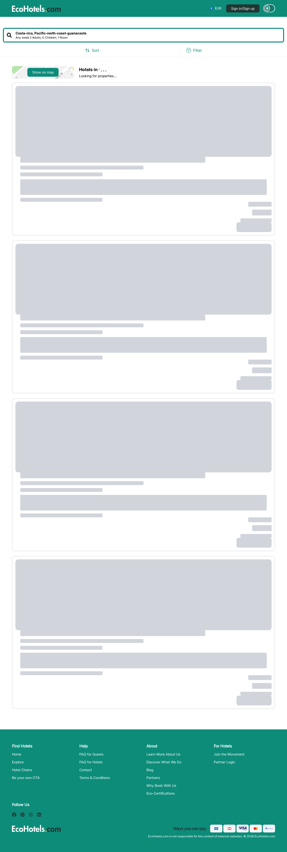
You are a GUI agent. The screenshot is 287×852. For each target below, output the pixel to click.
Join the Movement (229, 754)
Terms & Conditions (94, 778)
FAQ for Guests (91, 754)
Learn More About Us (163, 754)
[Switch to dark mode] (269, 8)
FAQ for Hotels (90, 762)
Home (16, 754)
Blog (149, 770)
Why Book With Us (161, 785)
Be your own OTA (26, 778)
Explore (18, 762)
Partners (153, 778)
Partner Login (224, 762)
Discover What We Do (163, 762)
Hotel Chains (22, 770)
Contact (85, 770)
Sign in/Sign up (243, 8)
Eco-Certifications (160, 793)
